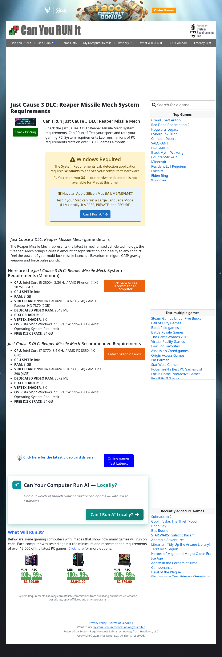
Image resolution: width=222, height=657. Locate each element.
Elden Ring (159, 175)
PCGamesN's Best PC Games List (176, 369)
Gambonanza (161, 567)
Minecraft (158, 161)
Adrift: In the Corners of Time (174, 563)
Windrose (158, 180)
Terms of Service (120, 623)
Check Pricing (25, 132)
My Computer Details (97, 43)
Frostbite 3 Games (165, 378)
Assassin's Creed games (170, 350)
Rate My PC (126, 43)
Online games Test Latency (119, 461)
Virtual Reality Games (168, 341)
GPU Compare (178, 43)
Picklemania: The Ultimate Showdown (180, 576)
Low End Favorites (165, 346)
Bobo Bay (158, 526)
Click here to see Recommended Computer (124, 286)
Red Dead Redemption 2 (170, 124)
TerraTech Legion (164, 549)
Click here (76, 548)
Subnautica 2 (161, 516)
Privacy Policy (97, 623)
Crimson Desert (163, 138)
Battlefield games (165, 327)
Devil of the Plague (166, 572)
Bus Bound (160, 530)
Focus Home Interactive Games (176, 374)
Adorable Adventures (168, 539)
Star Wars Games (164, 364)
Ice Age (157, 558)
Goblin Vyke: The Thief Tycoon (174, 521)
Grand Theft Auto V (166, 120)
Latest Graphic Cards (124, 354)
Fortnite (157, 171)
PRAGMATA (160, 148)
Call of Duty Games (166, 323)
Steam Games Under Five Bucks (176, 318)
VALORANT (159, 143)
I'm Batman (160, 360)
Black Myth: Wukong (167, 152)
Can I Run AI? (95, 214)
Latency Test (202, 43)
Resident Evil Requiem (168, 166)
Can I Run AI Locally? (114, 514)
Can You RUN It (21, 43)
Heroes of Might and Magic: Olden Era (181, 553)
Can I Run (46, 43)
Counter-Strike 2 (164, 157)
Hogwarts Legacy (164, 129)
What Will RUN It (151, 43)
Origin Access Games (168, 355)
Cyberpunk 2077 (164, 134)
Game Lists (69, 43)
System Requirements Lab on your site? (119, 627)
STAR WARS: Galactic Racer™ (173, 535)
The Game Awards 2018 (170, 337)
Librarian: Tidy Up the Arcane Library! (180, 544)
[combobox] (185, 105)
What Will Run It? (26, 532)
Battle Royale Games (167, 332)
